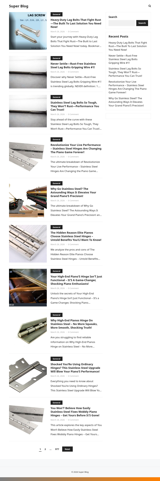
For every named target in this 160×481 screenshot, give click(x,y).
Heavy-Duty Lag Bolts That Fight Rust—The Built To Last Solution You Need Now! (76, 23)
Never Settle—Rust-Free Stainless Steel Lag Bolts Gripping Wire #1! (74, 65)
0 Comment (73, 31)
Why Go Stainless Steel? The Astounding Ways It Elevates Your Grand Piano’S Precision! (74, 192)
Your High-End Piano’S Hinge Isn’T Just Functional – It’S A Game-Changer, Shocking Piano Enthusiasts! (74, 283)
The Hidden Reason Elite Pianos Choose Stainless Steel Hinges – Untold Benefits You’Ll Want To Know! (72, 237)
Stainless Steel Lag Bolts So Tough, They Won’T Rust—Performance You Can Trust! (76, 105)
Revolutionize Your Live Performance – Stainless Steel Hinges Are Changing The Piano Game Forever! (76, 148)
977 (57, 452)
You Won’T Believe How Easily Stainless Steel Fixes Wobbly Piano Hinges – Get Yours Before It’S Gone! (76, 415)
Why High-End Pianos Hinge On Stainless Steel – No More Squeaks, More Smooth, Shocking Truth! (75, 327)
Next (67, 452)
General (56, 14)
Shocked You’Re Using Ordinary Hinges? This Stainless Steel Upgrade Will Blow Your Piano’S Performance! (76, 371)
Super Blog (18, 6)
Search (113, 17)
